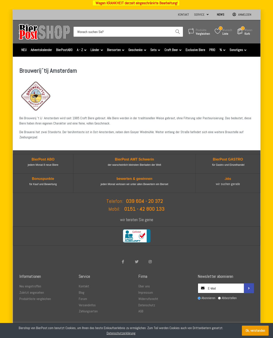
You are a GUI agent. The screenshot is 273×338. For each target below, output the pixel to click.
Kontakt (183, 15)
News (220, 15)
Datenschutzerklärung (121, 333)
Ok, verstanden (255, 330)
